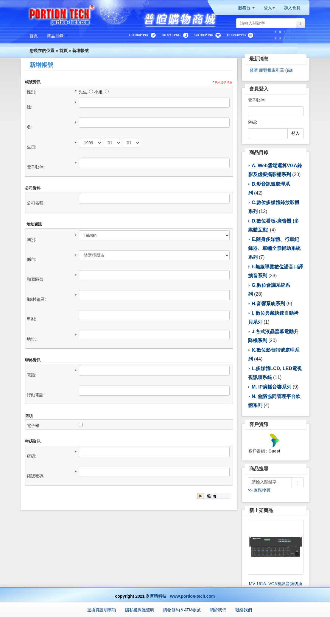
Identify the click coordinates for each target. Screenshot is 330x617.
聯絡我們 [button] (243, 609)
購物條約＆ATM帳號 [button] (182, 609)
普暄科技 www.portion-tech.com (182, 596)
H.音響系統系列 (268, 303)
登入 (295, 133)
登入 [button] (269, 7)
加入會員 (292, 7)
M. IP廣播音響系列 (271, 386)
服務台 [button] (246, 7)
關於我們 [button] (218, 609)
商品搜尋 (258, 468)
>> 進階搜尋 (259, 490)
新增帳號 (80, 50)
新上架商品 (261, 510)
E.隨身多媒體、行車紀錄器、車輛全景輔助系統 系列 (274, 248)
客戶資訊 (258, 424)
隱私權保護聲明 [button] (139, 609)
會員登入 (258, 88)
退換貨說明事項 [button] (101, 609)
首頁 (63, 50)
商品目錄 (258, 152)
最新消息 (258, 58)
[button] (57, 35)
